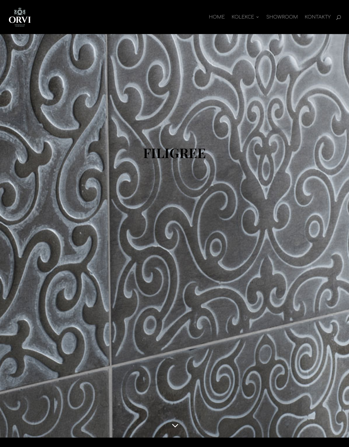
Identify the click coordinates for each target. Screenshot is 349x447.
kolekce (243, 17)
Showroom (282, 17)
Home (217, 17)
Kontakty (318, 17)
